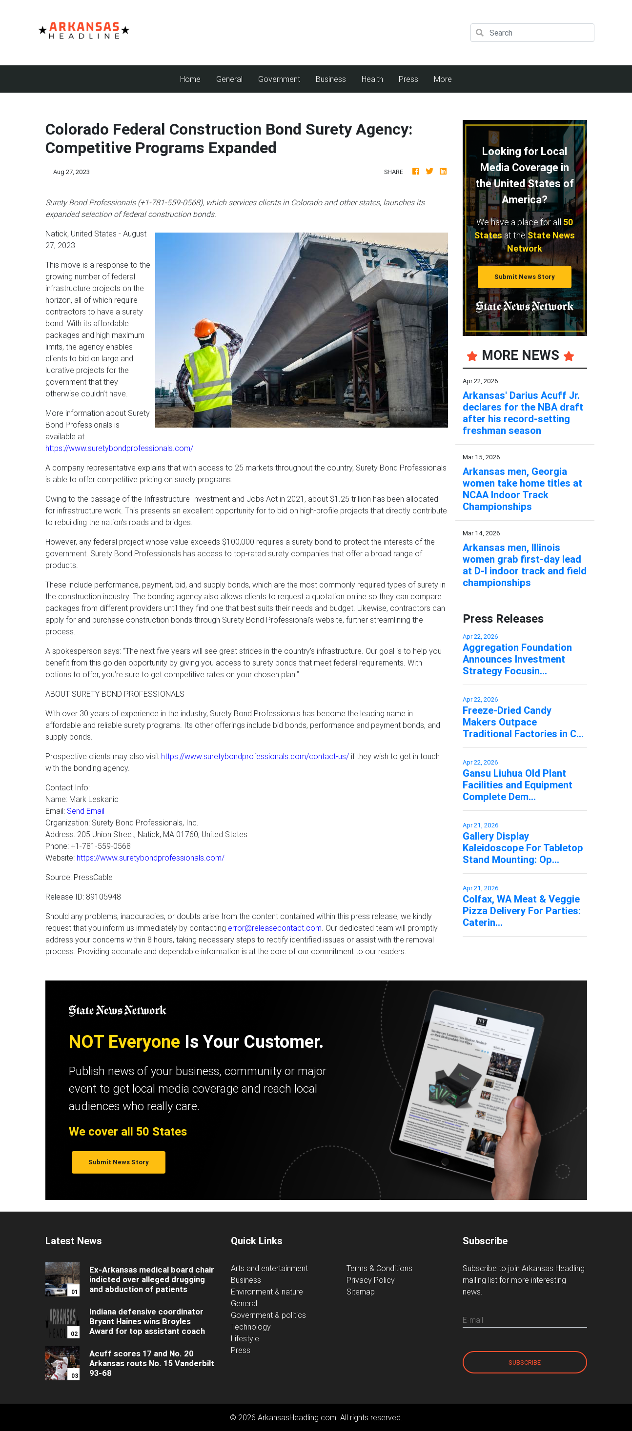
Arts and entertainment (269, 1268)
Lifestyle (245, 1338)
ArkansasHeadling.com (297, 1417)
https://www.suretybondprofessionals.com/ (119, 448)
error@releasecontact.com (275, 928)
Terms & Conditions (379, 1268)
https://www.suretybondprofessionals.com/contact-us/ (255, 756)
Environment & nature (267, 1291)
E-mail (473, 1320)
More (443, 79)
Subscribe (525, 1362)
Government (279, 79)
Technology (251, 1327)
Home (194, 78)
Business (331, 79)
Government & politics (268, 1315)
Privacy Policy (371, 1280)
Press (408, 79)
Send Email (85, 811)
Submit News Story (524, 277)
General (229, 79)
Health (372, 79)
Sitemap (361, 1291)
